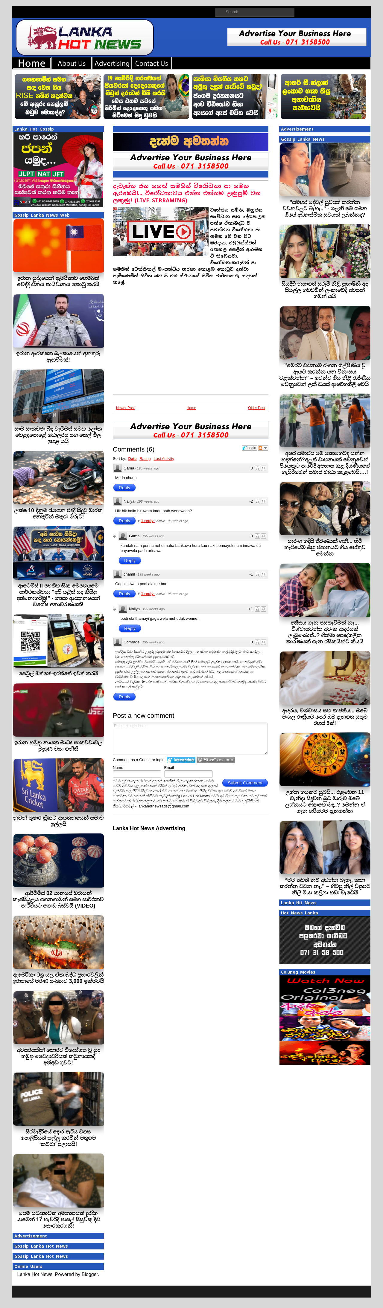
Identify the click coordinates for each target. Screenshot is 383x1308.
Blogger (90, 1274)
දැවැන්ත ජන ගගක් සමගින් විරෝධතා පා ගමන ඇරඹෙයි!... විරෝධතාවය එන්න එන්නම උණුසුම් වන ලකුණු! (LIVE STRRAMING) (187, 193)
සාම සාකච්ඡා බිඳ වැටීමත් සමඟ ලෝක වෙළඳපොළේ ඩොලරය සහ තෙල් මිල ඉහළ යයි (58, 435)
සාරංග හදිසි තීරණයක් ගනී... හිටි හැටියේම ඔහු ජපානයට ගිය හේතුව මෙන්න (324, 547)
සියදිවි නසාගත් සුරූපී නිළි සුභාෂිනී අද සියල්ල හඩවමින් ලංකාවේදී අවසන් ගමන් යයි (325, 290)
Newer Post (125, 408)
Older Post (256, 408)
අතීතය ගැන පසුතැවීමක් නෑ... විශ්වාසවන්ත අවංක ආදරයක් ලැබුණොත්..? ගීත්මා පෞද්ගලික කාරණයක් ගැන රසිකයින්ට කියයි (324, 632)
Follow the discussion (263, 448)
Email (169, 767)
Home (191, 408)
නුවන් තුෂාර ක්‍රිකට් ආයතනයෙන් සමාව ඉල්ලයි (58, 821)
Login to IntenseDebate (181, 760)
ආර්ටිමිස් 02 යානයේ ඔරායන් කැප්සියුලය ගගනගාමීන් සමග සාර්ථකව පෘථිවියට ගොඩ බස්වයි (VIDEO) (58, 899)
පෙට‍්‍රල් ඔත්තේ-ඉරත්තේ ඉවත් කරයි (58, 674)
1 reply (148, 520)
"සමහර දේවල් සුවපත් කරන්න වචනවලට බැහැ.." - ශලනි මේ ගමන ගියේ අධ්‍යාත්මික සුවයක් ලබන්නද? (324, 208)
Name (118, 767)
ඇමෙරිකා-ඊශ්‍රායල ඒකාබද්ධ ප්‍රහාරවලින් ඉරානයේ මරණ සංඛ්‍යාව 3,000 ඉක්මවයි (58, 978)
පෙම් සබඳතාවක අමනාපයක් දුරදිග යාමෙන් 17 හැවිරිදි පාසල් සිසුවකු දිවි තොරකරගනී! (58, 1219)
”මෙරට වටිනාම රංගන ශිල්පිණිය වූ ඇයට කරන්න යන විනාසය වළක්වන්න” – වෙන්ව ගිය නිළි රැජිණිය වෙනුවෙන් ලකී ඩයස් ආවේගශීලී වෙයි (324, 374)
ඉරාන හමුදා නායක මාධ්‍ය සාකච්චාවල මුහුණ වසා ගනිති (58, 746)
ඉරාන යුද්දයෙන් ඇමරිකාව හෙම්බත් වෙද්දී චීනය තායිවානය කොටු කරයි (58, 281)
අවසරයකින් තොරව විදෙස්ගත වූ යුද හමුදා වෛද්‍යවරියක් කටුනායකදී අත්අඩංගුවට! (58, 1056)
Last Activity (163, 458)
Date (132, 458)
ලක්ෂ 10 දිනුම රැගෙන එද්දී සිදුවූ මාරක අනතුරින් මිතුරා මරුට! (58, 513)
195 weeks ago (148, 468)
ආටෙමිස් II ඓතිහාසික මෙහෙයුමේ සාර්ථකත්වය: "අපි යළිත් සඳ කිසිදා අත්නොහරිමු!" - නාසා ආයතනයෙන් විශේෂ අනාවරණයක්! (58, 595)
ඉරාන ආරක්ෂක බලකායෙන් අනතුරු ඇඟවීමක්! (58, 357)
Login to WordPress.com (216, 760)
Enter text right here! (190, 739)
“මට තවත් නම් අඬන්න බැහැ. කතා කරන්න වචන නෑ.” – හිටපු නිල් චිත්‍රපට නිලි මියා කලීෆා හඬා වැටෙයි (324, 886)
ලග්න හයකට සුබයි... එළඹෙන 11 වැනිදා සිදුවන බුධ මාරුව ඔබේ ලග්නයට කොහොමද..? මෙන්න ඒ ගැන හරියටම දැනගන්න (325, 801)
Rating (145, 458)
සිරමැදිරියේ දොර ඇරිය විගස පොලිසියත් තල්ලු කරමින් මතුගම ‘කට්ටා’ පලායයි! (58, 1138)
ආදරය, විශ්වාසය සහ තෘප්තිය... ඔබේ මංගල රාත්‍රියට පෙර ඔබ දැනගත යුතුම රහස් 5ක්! (324, 717)
